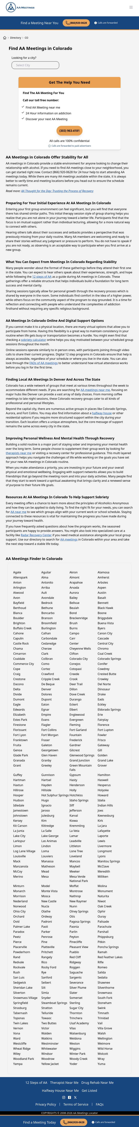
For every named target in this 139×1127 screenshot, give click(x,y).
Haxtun (18, 785)
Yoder (73, 1064)
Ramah (102, 952)
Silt (43, 988)
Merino (18, 877)
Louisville (19, 856)
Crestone (19, 679)
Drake (102, 694)
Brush (73, 623)
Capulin (18, 638)
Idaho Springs (79, 800)
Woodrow (47, 1059)
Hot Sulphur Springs (55, 795)
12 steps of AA (41, 277)
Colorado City (79, 659)
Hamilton (104, 775)
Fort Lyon (19, 735)
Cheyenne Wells (80, 649)
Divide (17, 694)
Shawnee (104, 983)
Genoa (17, 750)
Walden (46, 1033)
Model (45, 886)
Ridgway (75, 962)
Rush (16, 972)
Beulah (74, 608)
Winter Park (77, 1054)
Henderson (77, 785)
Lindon (46, 846)
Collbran (47, 659)
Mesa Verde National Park (79, 879)
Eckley (102, 704)
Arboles (103, 582)
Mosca (45, 896)
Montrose (76, 891)
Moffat (74, 886)
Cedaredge (48, 643)
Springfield (20, 1003)
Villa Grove (105, 1028)
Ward (16, 1038)
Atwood (18, 593)
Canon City (105, 633)
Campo (74, 633)
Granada (19, 760)
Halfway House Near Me (60, 1090)
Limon (17, 846)
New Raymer (78, 901)
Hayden (46, 785)
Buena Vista (106, 623)
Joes (100, 810)
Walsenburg (78, 1033)
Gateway (103, 745)
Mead (45, 871)
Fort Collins (49, 730)
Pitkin (101, 942)
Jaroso (45, 810)
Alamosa (103, 572)
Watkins (46, 1038)
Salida (102, 972)
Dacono (18, 684)
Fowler (102, 735)
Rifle (101, 962)
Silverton (19, 993)
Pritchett (47, 952)
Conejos (75, 664)
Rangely (46, 957)
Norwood (19, 906)
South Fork (105, 998)
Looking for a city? (24, 58)
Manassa (47, 861)
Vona (16, 1033)
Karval (74, 816)
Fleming (75, 725)
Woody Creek (78, 1059)
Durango (75, 699)
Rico (44, 962)
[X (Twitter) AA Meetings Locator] (75, 1097)
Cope (16, 669)
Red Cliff (75, 957)
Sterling (75, 1003)
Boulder (18, 618)
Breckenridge (79, 618)
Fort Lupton (106, 730)
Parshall (103, 932)
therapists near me (18, 453)
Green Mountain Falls (81, 767)
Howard (103, 795)
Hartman (19, 780)
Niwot (102, 901)
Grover (102, 765)
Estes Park (20, 720)
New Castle (48, 901)
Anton (17, 582)
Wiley (16, 1054)
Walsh (102, 1033)
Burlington (48, 628)
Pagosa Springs (80, 922)
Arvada (74, 588)
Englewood (77, 715)
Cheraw (46, 649)
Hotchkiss (76, 795)
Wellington (105, 1038)
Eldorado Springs (109, 710)
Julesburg (47, 816)
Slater (73, 993)
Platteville (48, 947)
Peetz (17, 937)
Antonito (47, 582)
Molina (102, 886)
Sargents (75, 977)
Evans (45, 720)
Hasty (73, 780)
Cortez (45, 669)
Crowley (103, 679)
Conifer (103, 664)
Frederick (76, 740)
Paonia (74, 927)
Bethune (47, 608)
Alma (44, 577)
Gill (100, 750)
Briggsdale (105, 618)
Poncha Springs (108, 947)
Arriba (45, 588)
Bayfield (18, 603)
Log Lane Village (24, 851)
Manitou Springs (109, 861)
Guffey (17, 775)
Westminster (50, 1044)
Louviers (47, 856)
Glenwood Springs (82, 755)
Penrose (46, 937)
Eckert (74, 704)
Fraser (45, 740)
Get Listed (89, 1090)
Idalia (101, 800)
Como (45, 664)
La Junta (18, 831)
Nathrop (75, 896)
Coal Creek (105, 654)
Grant (17, 765)
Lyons (102, 856)
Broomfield (49, 623)
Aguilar (46, 572)
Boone (102, 613)
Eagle (17, 704)
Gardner (75, 745)
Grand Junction (80, 760)
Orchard (18, 916)
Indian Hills (105, 805)
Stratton (46, 1008)
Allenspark (20, 577)
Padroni (46, 922)
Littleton (75, 846)
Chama (18, 649)
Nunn (73, 906)
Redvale (18, 962)
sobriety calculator (33, 340)
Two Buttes (49, 1023)
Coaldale (19, 659)
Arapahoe (76, 582)
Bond (73, 613)
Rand (16, 957)
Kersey (17, 821)
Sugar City (76, 1008)
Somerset (76, 998)
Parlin (73, 932)
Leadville (75, 841)
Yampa (17, 1064)
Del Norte (104, 684)
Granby (46, 760)
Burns (73, 628)
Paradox (18, 932)
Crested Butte (107, 674)
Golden (103, 755)
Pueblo (74, 952)
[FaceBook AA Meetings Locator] (69, 1097)
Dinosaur (104, 689)
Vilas (73, 1028)
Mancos (75, 861)
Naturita (103, 896)
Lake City (19, 836)
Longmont (105, 851)
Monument (105, 891)
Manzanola (20, 866)
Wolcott (103, 1054)
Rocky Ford (48, 967)
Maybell (75, 866)
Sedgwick (19, 983)
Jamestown (20, 810)
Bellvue (74, 603)
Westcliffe (19, 1044)
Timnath (103, 1013)
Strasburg (20, 1008)
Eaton (45, 704)
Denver (46, 689)
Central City (105, 643)
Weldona (75, 1038)
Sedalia (103, 977)
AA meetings (68, 539)
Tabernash (20, 1013)
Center (74, 643)
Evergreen (76, 720)
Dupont (46, 699)
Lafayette (104, 831)
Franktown (20, 740)
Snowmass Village (25, 998)
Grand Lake (105, 760)
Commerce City (23, 664)
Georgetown (49, 750)
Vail (100, 1023)
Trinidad (103, 1018)
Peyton (74, 937)
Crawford (47, 674)
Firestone (19, 725)
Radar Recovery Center (36, 535)
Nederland (20, 901)
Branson (47, 618)
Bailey (74, 598)
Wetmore (104, 1044)
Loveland (76, 856)
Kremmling (77, 826)
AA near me (18, 512)
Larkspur (19, 841)
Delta (16, 689)
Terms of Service (75, 1104)
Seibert (46, 983)
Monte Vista (49, 891)
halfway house (102, 413)
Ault (44, 593)
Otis (72, 916)
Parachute (104, 927)
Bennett (103, 603)
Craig (16, 674)
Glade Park (20, 755)
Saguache (76, 972)
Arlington (19, 588)
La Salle (46, 831)
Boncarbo (48, 613)
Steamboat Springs (54, 1003)
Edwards (19, 710)
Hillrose (18, 790)
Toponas (19, 1018)
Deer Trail (76, 684)
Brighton (19, 623)
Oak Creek (105, 906)
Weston (75, 1044)
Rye (43, 972)
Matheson (48, 866)
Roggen (75, 967)
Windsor (47, 1054)
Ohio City (19, 911)
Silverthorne (106, 988)
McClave (103, 866)
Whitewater (49, 1049)
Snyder (46, 998)
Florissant (19, 730)
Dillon (73, 689)
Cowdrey (103, 669)
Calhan (46, 633)
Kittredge (47, 826)
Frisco (102, 740)
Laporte (103, 836)
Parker (45, 932)
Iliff (72, 805)
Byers (101, 628)
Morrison (19, 896)
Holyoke (103, 790)
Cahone (18, 633)
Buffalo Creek (22, 628)
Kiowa (74, 821)
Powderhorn (21, 952)
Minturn (18, 886)
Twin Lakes (20, 1023)
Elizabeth (19, 715)
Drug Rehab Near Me (97, 1082)
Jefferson (76, 810)
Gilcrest (75, 750)
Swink (102, 1008)
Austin (102, 593)
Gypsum (75, 775)
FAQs (100, 1104)
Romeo (102, 967)
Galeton (46, 745)
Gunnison (48, 775)
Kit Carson (20, 826)
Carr (72, 638)
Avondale (47, 598)
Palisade (103, 922)
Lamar (74, 836)
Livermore (104, 846)
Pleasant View (79, 947)
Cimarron (19, 654)
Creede (74, 674)
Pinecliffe (76, 942)
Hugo (45, 800)
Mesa (45, 877)
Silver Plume (78, 988)
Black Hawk (105, 608)
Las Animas (49, 841)
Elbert (73, 710)
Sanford (46, 977)
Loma (45, 851)
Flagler (46, 725)
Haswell (103, 780)
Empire (46, 715)
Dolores (46, 694)
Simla (45, 993)
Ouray (102, 916)
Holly (73, 790)
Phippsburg (105, 937)
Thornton (76, 1013)
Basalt (102, 598)
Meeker (75, 871)
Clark (44, 654)
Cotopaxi (76, 669)
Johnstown (20, 816)
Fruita (17, 745)
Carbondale (49, 638)
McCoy (17, 871)
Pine (44, 942)
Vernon (18, 1028)
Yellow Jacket (50, 1064)
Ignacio (46, 805)
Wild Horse (105, 1049)
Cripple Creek (50, 679)
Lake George (50, 836)
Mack (16, 861)
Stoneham (105, 1003)
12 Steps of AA (36, 1082)
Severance (76, 983)
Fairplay (103, 720)
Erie (100, 715)
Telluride (47, 1013)
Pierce (17, 942)
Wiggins (75, 1049)
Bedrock (46, 603)
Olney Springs (79, 911)
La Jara (102, 826)
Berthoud (19, 608)
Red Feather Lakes (110, 957)
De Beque (48, 684)
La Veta (74, 831)
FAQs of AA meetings (43, 363)
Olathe (45, 911)
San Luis (18, 977)
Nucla (45, 906)
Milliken (103, 877)
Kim (44, 821)
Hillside (46, 790)
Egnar (45, 710)
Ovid (16, 922)
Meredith (104, 871)
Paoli (44, 927)
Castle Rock (21, 643)
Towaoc (46, 1018)
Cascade (103, 638)
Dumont (18, 699)
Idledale (18, 805)
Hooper (18, 795)
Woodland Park (23, 1059)
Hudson (18, 800)
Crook (73, 679)
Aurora (74, 593)
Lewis (101, 841)
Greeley (46, 765)
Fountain (76, 735)
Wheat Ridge (22, 1049)
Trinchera (76, 1018)
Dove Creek (77, 694)
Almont (74, 577)
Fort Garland (78, 730)
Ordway (46, 916)
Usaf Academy (79, 1023)
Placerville (20, 947)
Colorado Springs (109, 659)
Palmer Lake (21, 927)
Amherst (103, 577)
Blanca (17, 613)
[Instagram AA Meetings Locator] (63, 1097)
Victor (45, 1028)
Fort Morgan (49, 735)
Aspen (102, 588)
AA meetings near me (95, 390)
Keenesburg (106, 816)
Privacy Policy (45, 1104)
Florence (103, 725)
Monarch (19, 891)
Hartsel (46, 780)
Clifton (74, 654)
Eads (101, 699)
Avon (16, 598)
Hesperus (104, 785)
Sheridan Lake (22, 988)
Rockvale (19, 967)
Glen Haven (49, 755)
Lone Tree (76, 851)
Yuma (101, 1064)
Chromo (103, 649)
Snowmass (105, 993)
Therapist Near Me (64, 1082)
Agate (17, 572)
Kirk (100, 821)
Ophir (102, 911)
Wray (101, 1059)
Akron (74, 572)
